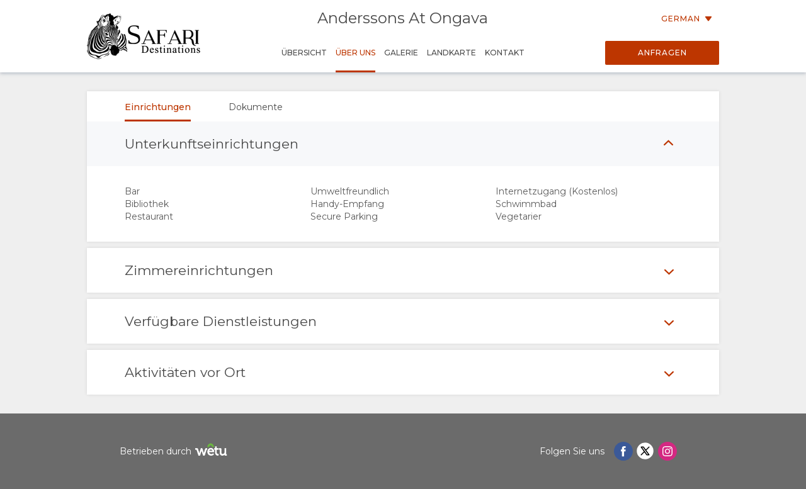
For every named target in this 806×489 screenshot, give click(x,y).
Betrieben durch (175, 451)
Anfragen (662, 52)
